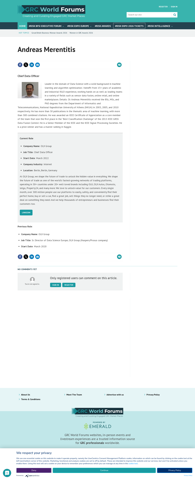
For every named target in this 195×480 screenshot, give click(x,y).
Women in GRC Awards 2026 (81, 33)
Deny (33, 470)
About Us (25, 394)
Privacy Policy (153, 394)
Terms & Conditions (30, 399)
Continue (104, 470)
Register (163, 7)
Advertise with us (115, 394)
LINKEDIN (26, 212)
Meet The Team (74, 394)
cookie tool (133, 463)
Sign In (174, 7)
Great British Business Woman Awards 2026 (49, 33)
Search (175, 15)
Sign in (55, 285)
